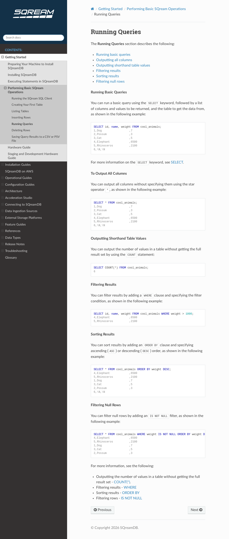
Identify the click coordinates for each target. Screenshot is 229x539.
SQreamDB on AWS (19, 171)
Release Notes (13, 244)
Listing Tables (20, 111)
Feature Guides (13, 225)
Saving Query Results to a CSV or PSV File (36, 138)
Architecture (11, 191)
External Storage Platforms (21, 218)
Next (196, 510)
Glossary (11, 257)
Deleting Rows (21, 130)
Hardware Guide (19, 147)
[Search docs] (33, 37)
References (10, 231)
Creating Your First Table (27, 104)
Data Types (11, 238)
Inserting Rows (21, 117)
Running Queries (22, 124)
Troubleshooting (14, 251)
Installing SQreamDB (22, 75)
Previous (102, 510)
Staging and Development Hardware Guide (33, 156)
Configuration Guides (17, 185)
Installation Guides (16, 165)
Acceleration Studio (16, 198)
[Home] (92, 9)
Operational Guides (16, 178)
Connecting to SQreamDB (21, 205)
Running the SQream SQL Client (32, 98)
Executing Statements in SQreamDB (33, 81)
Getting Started (13, 57)
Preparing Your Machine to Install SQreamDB (30, 66)
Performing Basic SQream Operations (23, 90)
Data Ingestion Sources (19, 211)
